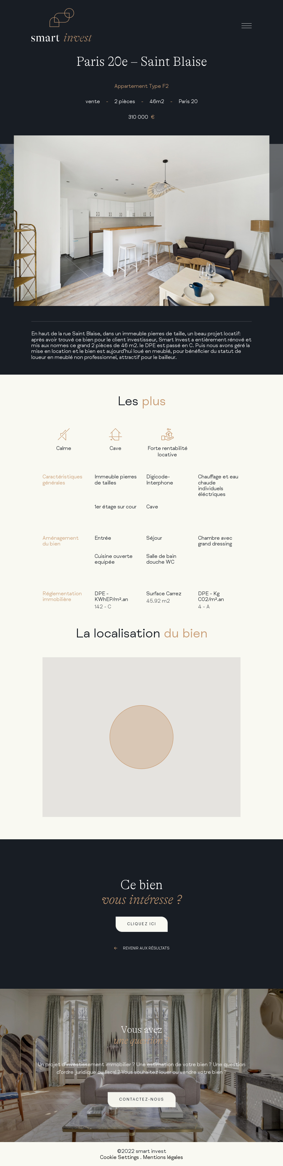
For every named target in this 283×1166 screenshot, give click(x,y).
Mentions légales (163, 1157)
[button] (141, 737)
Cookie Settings (119, 1157)
